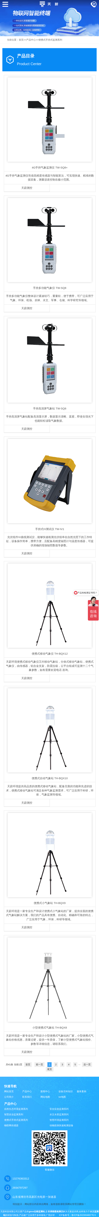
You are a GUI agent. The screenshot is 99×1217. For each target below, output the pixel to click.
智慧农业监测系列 (13, 1114)
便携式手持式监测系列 (50, 39)
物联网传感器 (11, 1125)
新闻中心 (45, 1091)
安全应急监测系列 (59, 1109)
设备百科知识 (66, 1091)
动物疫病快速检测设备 (61, 1125)
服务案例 (81, 1091)
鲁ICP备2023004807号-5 (83, 1215)
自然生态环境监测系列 (16, 1109)
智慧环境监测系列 (59, 1120)
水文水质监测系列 (59, 1114)
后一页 (87, 1064)
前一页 (39, 1064)
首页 (21, 39)
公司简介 (9, 1097)
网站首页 (9, 1091)
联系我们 (27, 1097)
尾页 (49, 1069)
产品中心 (31, 39)
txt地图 (62, 1097)
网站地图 (45, 1097)
